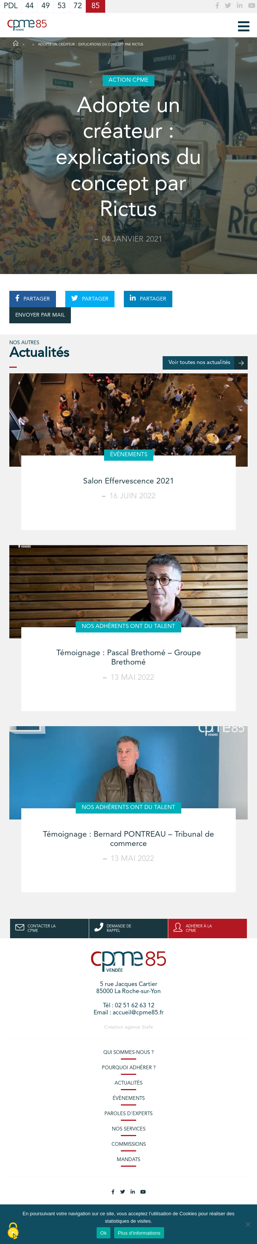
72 (77, 6)
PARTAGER (32, 298)
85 (95, 6)
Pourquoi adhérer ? (129, 1068)
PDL (11, 6)
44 (29, 6)
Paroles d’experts (128, 1113)
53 (61, 6)
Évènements (129, 1098)
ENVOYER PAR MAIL (40, 315)
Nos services (128, 1129)
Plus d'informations (139, 1233)
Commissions (129, 1144)
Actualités (128, 1083)
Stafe (147, 1027)
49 (45, 6)
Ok (103, 1233)
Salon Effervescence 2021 (128, 481)
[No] (247, 1224)
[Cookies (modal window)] (13, 1231)
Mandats (128, 1159)
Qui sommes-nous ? (128, 1052)
